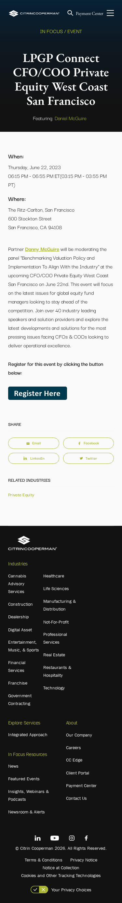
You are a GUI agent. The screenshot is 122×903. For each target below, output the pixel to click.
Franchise (17, 683)
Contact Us (76, 798)
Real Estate (54, 654)
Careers (73, 747)
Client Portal (77, 772)
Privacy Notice (83, 859)
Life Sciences (56, 588)
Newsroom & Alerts (26, 811)
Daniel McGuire (71, 118)
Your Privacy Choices (71, 889)
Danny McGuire (42, 249)
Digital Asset (20, 629)
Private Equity (21, 494)
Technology (54, 687)
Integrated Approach (27, 734)
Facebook (88, 443)
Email (33, 443)
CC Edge (74, 759)
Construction (20, 604)
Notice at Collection (61, 867)
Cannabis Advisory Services (17, 583)
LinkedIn (33, 458)
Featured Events (24, 778)
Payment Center (89, 13)
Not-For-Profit (56, 622)
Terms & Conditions (43, 859)
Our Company (79, 734)
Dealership (18, 616)
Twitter (88, 458)
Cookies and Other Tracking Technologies (61, 875)
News (13, 766)
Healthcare (53, 575)
